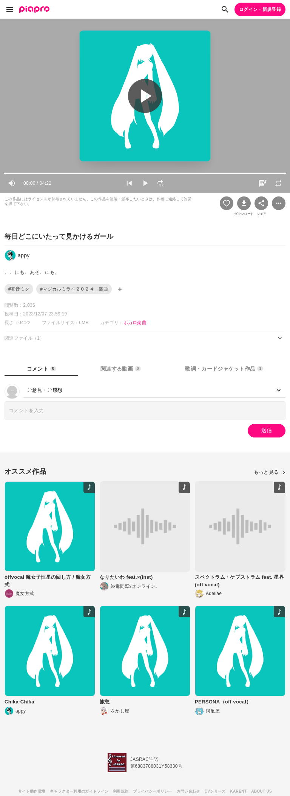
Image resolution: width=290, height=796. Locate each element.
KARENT (238, 791)
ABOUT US (261, 791)
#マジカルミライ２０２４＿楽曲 (74, 289)
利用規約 (120, 791)
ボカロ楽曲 (135, 322)
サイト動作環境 (31, 791)
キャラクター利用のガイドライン (79, 791)
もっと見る (269, 472)
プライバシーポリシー (152, 791)
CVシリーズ (215, 791)
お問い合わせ (188, 791)
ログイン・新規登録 (260, 9)
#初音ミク (18, 289)
